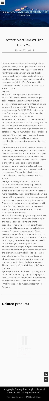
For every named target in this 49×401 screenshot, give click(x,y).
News (12, 12)
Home (4, 12)
